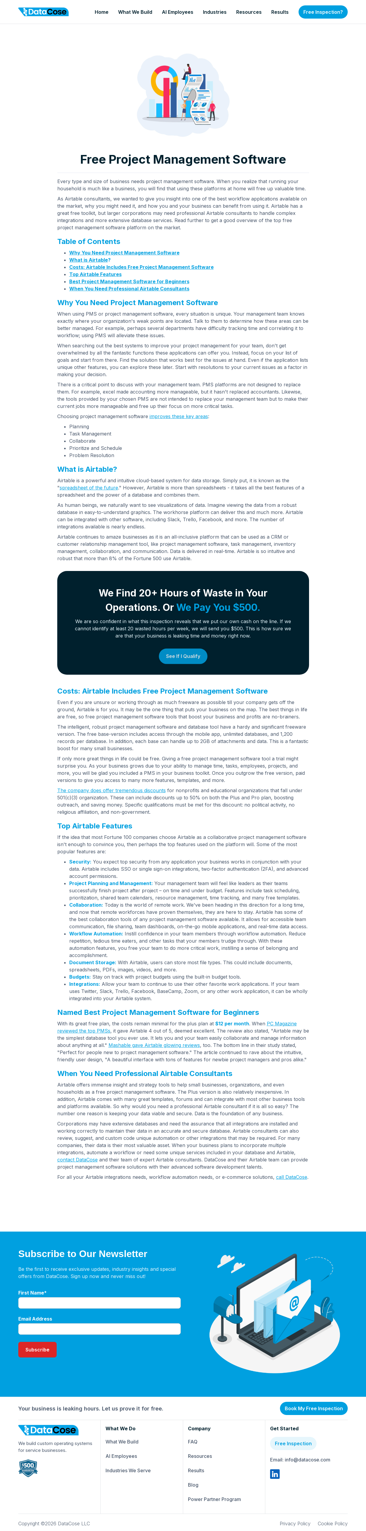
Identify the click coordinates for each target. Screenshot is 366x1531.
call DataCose (291, 1177)
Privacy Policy (295, 1524)
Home (102, 12)
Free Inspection (293, 1443)
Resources (249, 12)
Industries (215, 12)
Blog (193, 1485)
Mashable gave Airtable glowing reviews (154, 1045)
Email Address (35, 1319)
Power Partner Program (214, 1499)
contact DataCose (77, 1160)
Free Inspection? (323, 12)
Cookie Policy (333, 1524)
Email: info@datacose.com (300, 1460)
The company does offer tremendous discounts (111, 790)
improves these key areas (179, 416)
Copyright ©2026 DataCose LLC (54, 1524)
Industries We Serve (128, 1470)
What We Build (135, 12)
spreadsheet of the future (89, 488)
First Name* (32, 1293)
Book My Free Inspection (314, 1408)
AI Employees (177, 12)
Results (280, 12)
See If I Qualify (183, 678)
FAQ (193, 1442)
